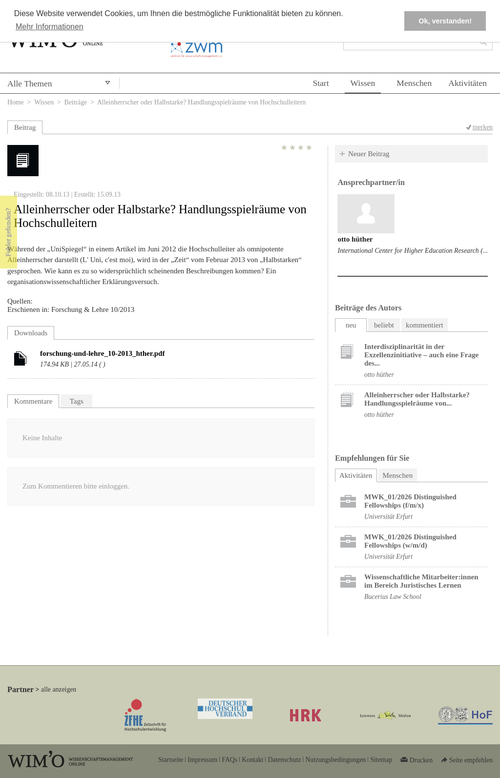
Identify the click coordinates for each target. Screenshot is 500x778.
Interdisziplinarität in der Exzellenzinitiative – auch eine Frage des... (421, 355)
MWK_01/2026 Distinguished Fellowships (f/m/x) (410, 501)
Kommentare (33, 401)
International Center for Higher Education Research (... (412, 250)
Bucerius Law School (392, 596)
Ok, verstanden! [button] (445, 21)
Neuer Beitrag (369, 154)
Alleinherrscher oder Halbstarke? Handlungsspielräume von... (417, 399)
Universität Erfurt (388, 516)
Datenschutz (284, 759)
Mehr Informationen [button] (49, 26)
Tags (76, 401)
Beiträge (75, 102)
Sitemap (381, 759)
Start (320, 83)
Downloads (30, 333)
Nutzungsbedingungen (335, 759)
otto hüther (355, 239)
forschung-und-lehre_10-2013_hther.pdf (102, 353)
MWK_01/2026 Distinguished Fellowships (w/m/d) (410, 541)
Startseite (170, 759)
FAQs (229, 759)
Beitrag (25, 127)
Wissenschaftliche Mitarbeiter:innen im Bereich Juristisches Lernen (421, 581)
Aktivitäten (467, 83)
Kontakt (252, 759)
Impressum (202, 759)
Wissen (363, 83)
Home (15, 102)
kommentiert (424, 325)
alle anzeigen (58, 689)
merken (483, 127)
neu (351, 325)
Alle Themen (29, 83)
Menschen (414, 83)
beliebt (384, 325)
